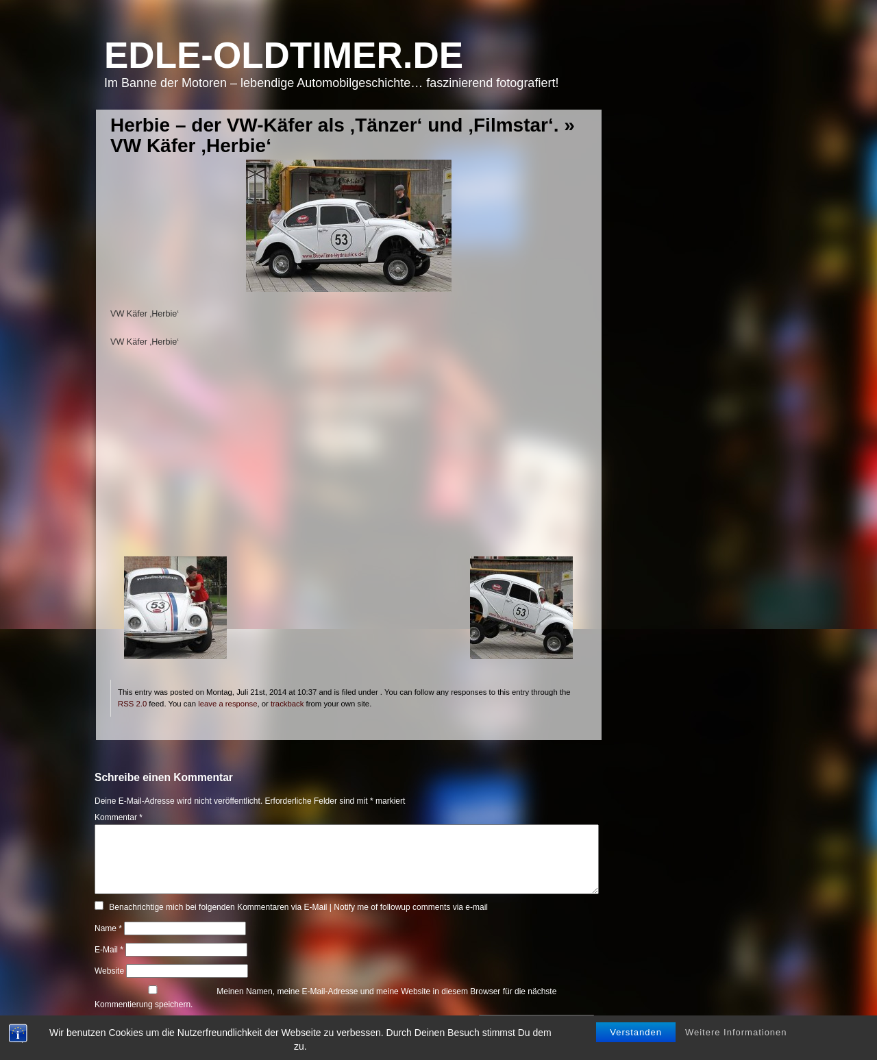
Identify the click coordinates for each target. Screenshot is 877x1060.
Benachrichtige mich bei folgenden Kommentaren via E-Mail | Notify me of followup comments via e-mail (298, 907)
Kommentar (119, 817)
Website (109, 971)
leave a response (227, 704)
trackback (287, 704)
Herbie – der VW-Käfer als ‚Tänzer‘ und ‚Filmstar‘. (334, 125)
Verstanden (636, 1033)
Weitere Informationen (736, 1033)
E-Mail (109, 949)
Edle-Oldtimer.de (283, 55)
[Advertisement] (348, 460)
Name (108, 928)
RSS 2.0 (132, 704)
